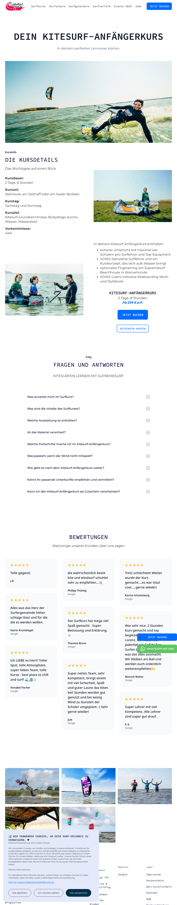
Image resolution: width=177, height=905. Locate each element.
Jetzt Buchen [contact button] (157, 637)
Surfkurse (38, 6)
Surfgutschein (79, 6)
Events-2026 (123, 6)
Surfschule (57, 6)
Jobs (138, 6)
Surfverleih (102, 6)
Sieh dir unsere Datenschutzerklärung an (31, 882)
